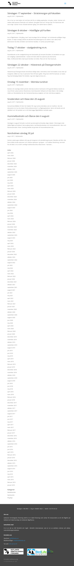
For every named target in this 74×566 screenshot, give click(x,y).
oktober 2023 (11, 232)
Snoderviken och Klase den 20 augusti (26, 98)
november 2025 (12, 166)
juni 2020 (10, 320)
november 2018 (12, 372)
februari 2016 (11, 455)
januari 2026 (11, 161)
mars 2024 (10, 219)
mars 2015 (10, 479)
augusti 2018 (11, 381)
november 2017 (12, 405)
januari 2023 (11, 251)
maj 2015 (10, 474)
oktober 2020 (11, 312)
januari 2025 (11, 194)
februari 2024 (11, 221)
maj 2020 (10, 323)
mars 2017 (10, 427)
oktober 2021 (11, 284)
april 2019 (10, 359)
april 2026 (10, 153)
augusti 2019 (11, 348)
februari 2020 (11, 331)
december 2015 (12, 460)
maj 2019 (10, 356)
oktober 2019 (11, 342)
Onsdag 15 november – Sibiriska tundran (27, 81)
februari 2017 (11, 430)
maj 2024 (10, 213)
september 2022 (12, 260)
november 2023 (12, 230)
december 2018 (12, 370)
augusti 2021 (11, 290)
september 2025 (12, 172)
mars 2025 (10, 188)
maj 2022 (10, 268)
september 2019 (12, 345)
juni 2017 (10, 419)
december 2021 (12, 282)
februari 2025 (11, 191)
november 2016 (12, 438)
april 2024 (10, 216)
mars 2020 (10, 328)
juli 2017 (9, 416)
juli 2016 (9, 446)
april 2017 (10, 424)
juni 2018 (10, 386)
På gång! (9, 498)
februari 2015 (11, 482)
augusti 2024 (11, 207)
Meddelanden (11, 492)
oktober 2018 (11, 375)
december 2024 (12, 197)
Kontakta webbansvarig (11, 559)
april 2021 (10, 298)
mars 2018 (10, 394)
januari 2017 (11, 433)
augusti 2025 (11, 175)
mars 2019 (10, 361)
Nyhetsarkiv (19, 16)
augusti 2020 (11, 317)
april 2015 (10, 477)
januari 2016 (11, 457)
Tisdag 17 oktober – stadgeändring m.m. (27, 47)
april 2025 (10, 186)
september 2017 (12, 411)
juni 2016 (10, 449)
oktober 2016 (11, 441)
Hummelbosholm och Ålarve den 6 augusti (28, 116)
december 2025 (12, 164)
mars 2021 (10, 301)
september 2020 (12, 315)
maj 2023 (10, 240)
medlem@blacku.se (19, 540)
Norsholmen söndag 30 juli (20, 133)
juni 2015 (10, 471)
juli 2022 (9, 265)
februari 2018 (11, 397)
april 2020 (10, 326)
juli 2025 (9, 177)
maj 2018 (10, 389)
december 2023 (12, 227)
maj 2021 (10, 295)
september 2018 (12, 378)
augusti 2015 (11, 468)
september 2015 (12, 466)
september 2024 (12, 205)
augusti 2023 (11, 238)
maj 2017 (10, 422)
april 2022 (10, 271)
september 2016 (12, 444)
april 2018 (10, 392)
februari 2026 (11, 158)
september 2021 (12, 287)
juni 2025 (10, 180)
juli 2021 (9, 293)
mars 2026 (10, 155)
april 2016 (10, 452)
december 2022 (12, 254)
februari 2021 (11, 304)
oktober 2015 (11, 463)
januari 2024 (11, 224)
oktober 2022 (11, 257)
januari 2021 (11, 306)
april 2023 (10, 243)
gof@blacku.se (14, 538)
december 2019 (12, 337)
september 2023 (12, 235)
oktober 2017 (11, 408)
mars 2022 (10, 273)
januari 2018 (11, 400)
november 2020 (12, 309)
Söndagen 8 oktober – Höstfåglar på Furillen (29, 30)
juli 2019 (9, 350)
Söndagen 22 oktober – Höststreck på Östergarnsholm (34, 64)
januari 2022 (11, 279)
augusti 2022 (11, 262)
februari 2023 (11, 249)
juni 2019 (10, 353)
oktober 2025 (11, 169)
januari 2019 (11, 367)
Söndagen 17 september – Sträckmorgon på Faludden (33, 13)
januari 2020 (11, 334)
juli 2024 (9, 210)
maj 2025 (10, 183)
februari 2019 (11, 364)
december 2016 (12, 436)
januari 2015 (11, 485)
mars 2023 (10, 246)
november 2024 (12, 199)
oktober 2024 (11, 202)
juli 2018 (9, 383)
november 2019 (12, 339)
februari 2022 (11, 276)
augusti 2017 (11, 413)
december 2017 (12, 403)
